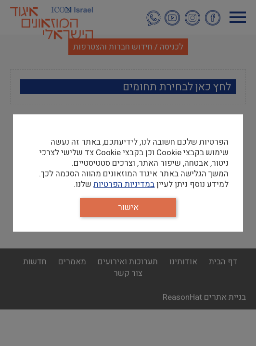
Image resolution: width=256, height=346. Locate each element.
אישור (128, 207)
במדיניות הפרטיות (123, 184)
